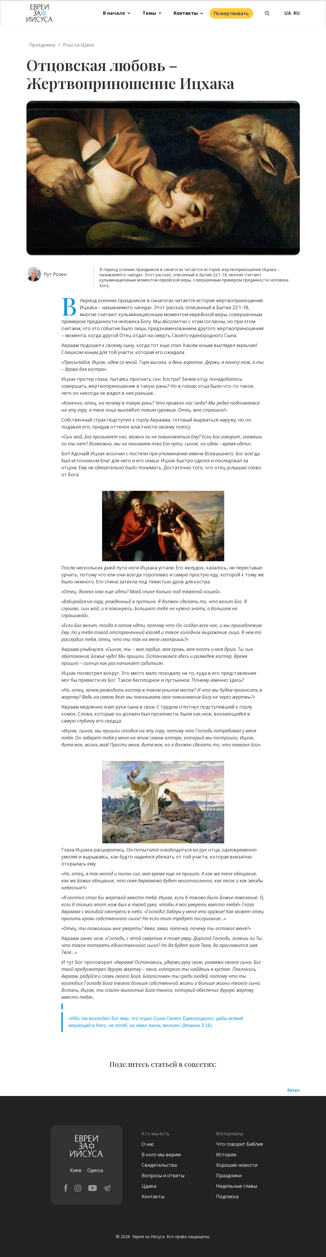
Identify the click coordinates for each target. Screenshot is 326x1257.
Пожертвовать (231, 13)
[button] (117, 13)
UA (287, 13)
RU (296, 13)
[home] (39, 13)
